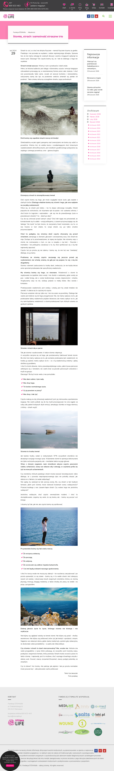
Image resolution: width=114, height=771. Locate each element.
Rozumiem (10, 766)
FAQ (80, 6)
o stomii (72, 6)
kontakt (102, 6)
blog (87, 6)
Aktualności (31, 32)
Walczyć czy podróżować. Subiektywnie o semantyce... (93, 65)
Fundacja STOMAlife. (19, 32)
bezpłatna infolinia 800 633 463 (20, 713)
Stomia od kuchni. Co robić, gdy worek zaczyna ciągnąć (94, 89)
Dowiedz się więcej (10, 762)
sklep (94, 6)
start (64, 6)
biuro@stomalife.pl (15, 716)
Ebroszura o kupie (94, 78)
